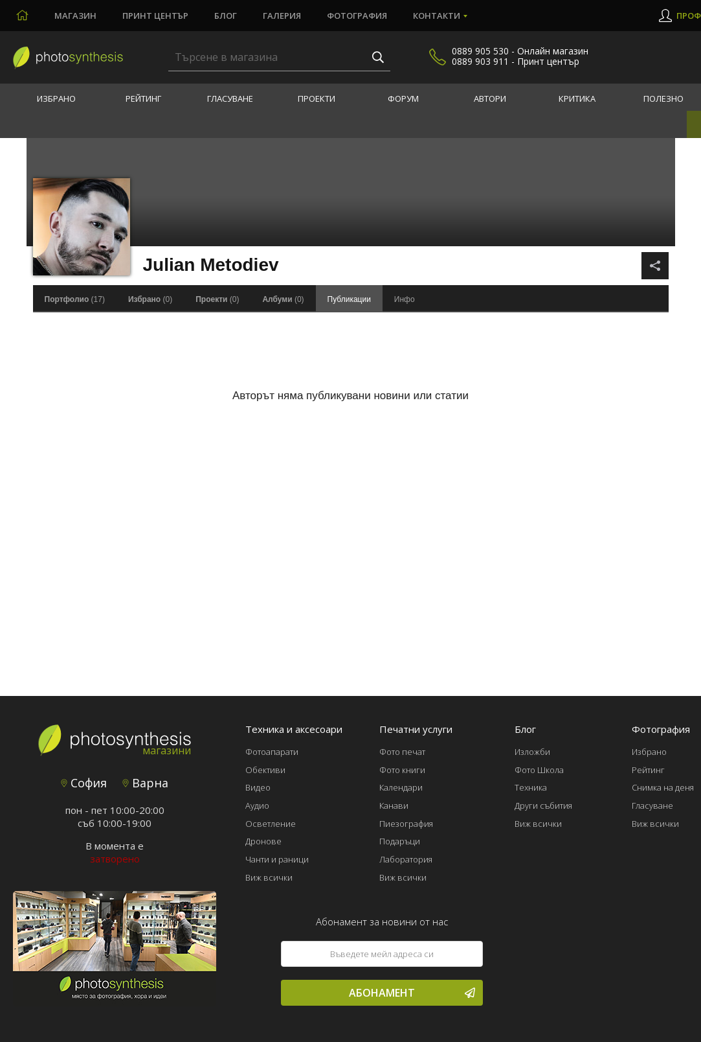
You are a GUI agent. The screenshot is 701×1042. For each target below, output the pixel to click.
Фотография (357, 15)
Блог (225, 15)
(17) (75, 299)
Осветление (270, 823)
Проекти (316, 98)
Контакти (436, 15)
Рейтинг (143, 98)
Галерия (282, 15)
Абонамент (412, 993)
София (84, 783)
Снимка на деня (663, 787)
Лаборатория (405, 859)
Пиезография (406, 823)
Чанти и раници (277, 859)
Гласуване (230, 98)
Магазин (75, 15)
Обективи (265, 770)
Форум (403, 98)
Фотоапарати (271, 752)
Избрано (56, 98)
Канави (393, 805)
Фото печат (402, 752)
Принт (155, 15)
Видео (258, 787)
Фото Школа (539, 770)
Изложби (532, 752)
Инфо (404, 299)
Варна (145, 783)
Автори (490, 98)
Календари (401, 787)
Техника (531, 787)
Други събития (543, 805)
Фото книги (402, 770)
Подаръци (399, 841)
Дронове (263, 841)
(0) (150, 299)
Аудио (257, 805)
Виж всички (269, 877)
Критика (577, 98)
